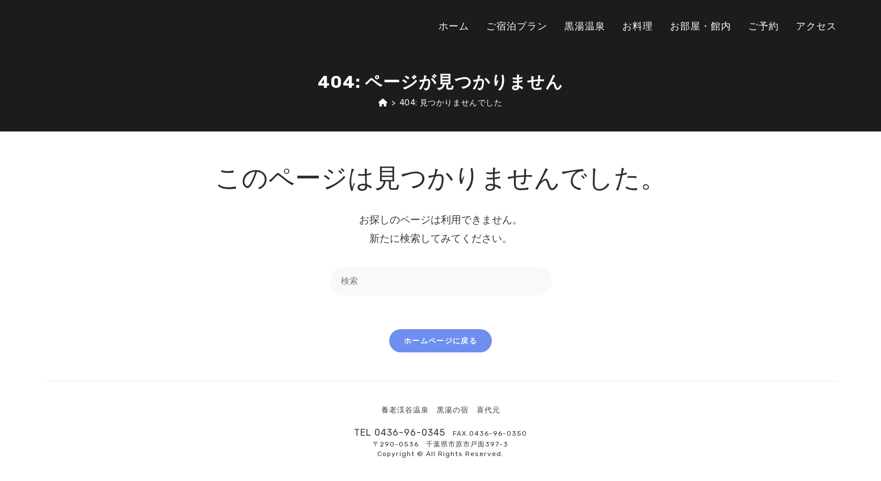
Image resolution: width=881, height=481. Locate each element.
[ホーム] (383, 103)
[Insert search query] (440, 281)
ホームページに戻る (440, 341)
